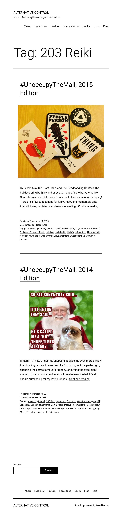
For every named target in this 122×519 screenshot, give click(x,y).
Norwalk (24, 236)
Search (17, 464)
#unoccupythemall (36, 228)
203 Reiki (50, 228)
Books (86, 26)
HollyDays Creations (76, 232)
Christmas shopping (86, 401)
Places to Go (71, 26)
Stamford (64, 236)
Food (97, 26)
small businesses (50, 412)
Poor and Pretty (87, 408)
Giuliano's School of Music (32, 232)
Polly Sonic (73, 408)
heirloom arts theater (80, 405)
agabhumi (61, 401)
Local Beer (41, 26)
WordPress (102, 505)
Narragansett (93, 232)
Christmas (71, 401)
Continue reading (88, 206)
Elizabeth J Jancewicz (30, 405)
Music (27, 26)
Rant (106, 26)
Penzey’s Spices (59, 408)
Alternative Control (31, 13)
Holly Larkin (60, 232)
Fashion (55, 26)
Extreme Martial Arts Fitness (55, 405)
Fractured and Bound (89, 228)
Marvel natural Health (41, 408)
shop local (36, 412)
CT (77, 228)
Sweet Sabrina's (77, 236)
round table (34, 236)
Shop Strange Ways (50, 236)
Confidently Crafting (65, 228)
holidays (50, 232)
